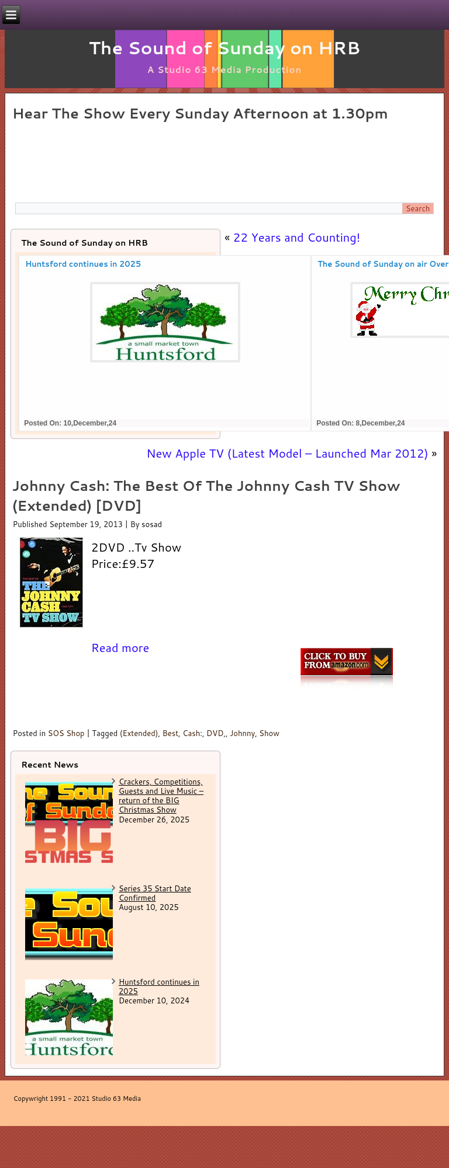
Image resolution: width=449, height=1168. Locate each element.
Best (170, 733)
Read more (120, 647)
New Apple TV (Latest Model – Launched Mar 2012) (287, 453)
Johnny (242, 733)
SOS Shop (66, 733)
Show (269, 733)
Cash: (192, 733)
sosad (151, 524)
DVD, (216, 733)
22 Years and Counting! (297, 237)
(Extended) (139, 733)
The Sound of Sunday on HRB (225, 47)
